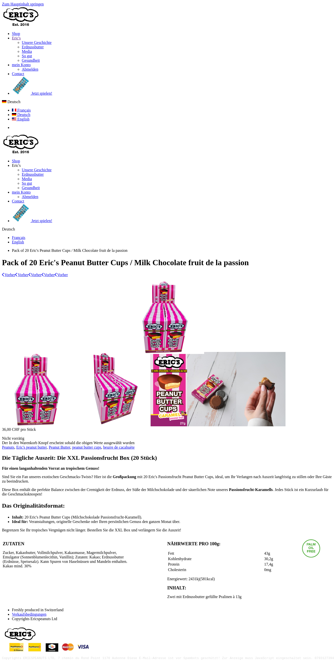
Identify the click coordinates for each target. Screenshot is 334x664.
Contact (18, 74)
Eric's (16, 38)
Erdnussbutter (33, 47)
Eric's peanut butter (31, 447)
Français (21, 110)
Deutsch (11, 102)
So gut (27, 56)
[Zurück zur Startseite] (20, 25)
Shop (16, 33)
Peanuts (8, 447)
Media (27, 51)
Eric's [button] (16, 165)
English (20, 119)
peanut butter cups (86, 447)
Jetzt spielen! (32, 93)
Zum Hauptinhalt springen (23, 4)
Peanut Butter (59, 447)
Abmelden (30, 69)
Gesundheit (31, 60)
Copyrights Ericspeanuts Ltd (34, 619)
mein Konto (21, 65)
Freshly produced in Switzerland (37, 610)
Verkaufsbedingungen (29, 614)
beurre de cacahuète (119, 447)
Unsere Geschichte (36, 42)
